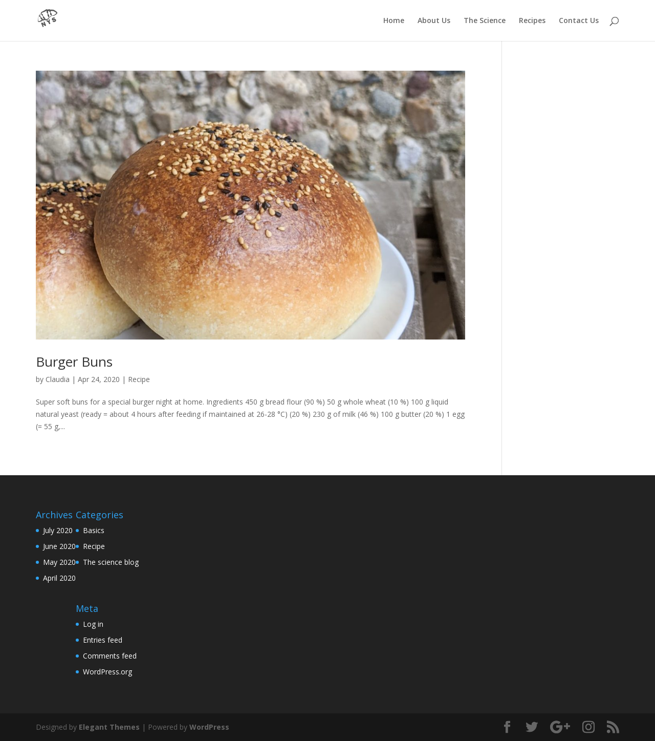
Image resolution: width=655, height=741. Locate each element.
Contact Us (579, 21)
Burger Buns (74, 361)
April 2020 (59, 578)
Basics (93, 530)
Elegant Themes (109, 727)
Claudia (58, 379)
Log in (93, 624)
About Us (434, 21)
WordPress (209, 727)
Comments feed (110, 656)
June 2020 (59, 546)
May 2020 (59, 562)
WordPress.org (107, 671)
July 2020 (58, 530)
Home (393, 21)
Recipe (139, 379)
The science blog (111, 562)
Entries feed (102, 640)
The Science (485, 21)
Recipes (532, 21)
